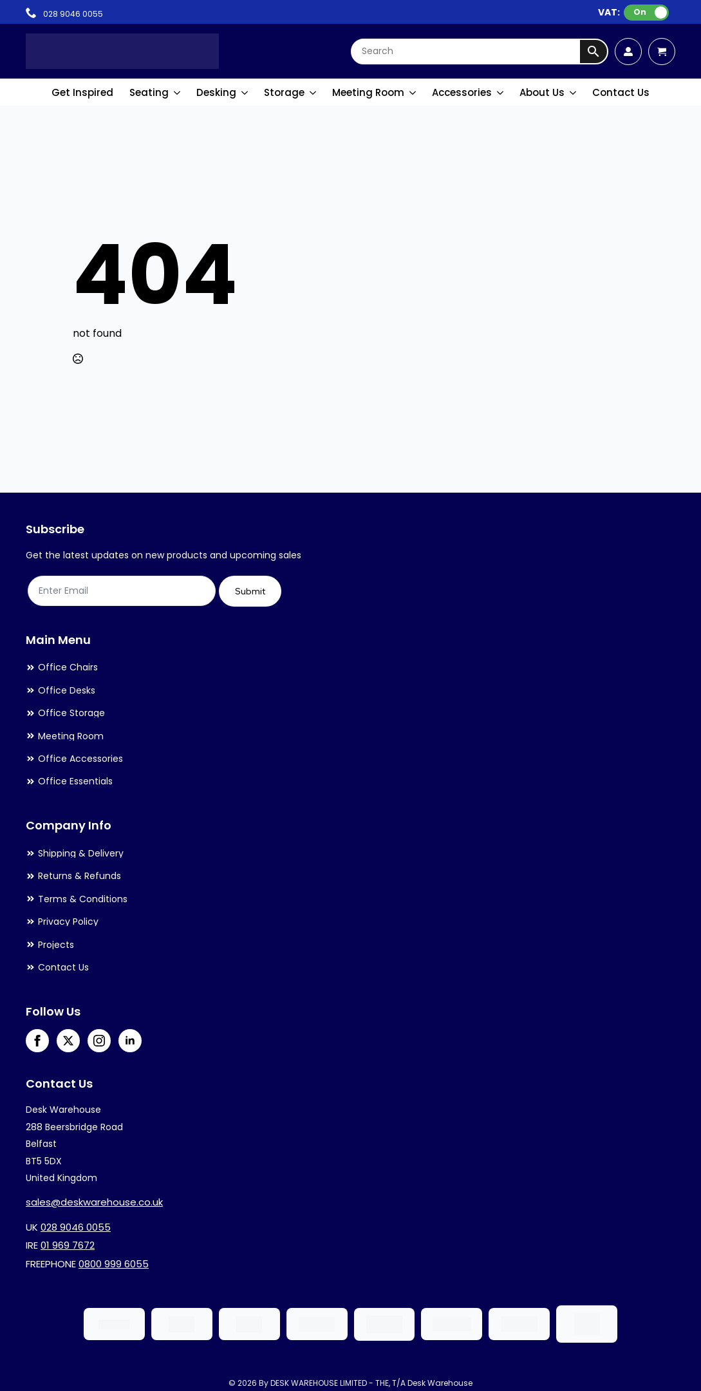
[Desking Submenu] (245, 92)
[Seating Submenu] (178, 92)
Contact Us (621, 92)
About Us (542, 92)
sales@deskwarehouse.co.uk (94, 1202)
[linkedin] (130, 1040)
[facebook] (37, 1040)
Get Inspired (82, 92)
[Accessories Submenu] (501, 92)
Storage (284, 92)
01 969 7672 (68, 1245)
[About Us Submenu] (574, 92)
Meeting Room (368, 92)
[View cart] (661, 51)
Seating (149, 92)
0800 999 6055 (114, 1264)
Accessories (462, 92)
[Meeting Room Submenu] (413, 92)
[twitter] (68, 1040)
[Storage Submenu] (313, 92)
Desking (216, 92)
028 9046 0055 (76, 1227)
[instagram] (99, 1040)
